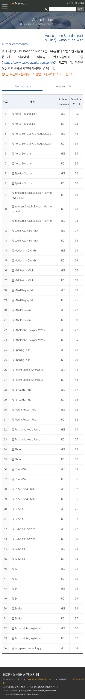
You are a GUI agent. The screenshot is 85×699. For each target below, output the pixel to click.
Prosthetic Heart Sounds (28, 429)
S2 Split (19, 509)
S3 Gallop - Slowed (25, 529)
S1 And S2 (20, 469)
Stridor (18, 608)
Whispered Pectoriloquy (28, 648)
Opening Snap (22, 350)
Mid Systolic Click (24, 270)
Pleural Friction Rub (25, 409)
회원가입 (79, 3)
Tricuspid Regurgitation (28, 628)
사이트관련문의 (61, 679)
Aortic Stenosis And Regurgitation (33, 133)
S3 (16, 568)
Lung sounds (62, 86)
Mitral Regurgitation (26, 290)
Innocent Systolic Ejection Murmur (33, 220)
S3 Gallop (20, 548)
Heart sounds (22, 86)
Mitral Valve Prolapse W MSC (30, 330)
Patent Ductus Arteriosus (29, 369)
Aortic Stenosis (23, 153)
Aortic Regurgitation (26, 113)
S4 (16, 588)
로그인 (69, 3)
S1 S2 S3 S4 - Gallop (26, 489)
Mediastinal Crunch (25, 250)
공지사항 (21, 679)
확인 (80, 9)
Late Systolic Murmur (26, 230)
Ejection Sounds (24, 173)
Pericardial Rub (23, 389)
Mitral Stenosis (23, 310)
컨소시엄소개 (9, 679)
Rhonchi (19, 449)
